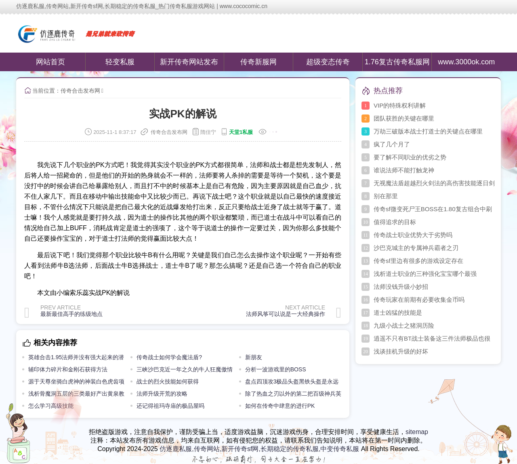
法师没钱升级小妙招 (401, 286)
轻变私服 (120, 62)
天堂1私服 (241, 132)
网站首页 (50, 62)
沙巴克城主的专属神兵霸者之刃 (416, 247)
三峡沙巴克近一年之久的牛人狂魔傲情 (185, 369)
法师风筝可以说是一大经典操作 (285, 314)
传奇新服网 (258, 62)
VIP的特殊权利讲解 (400, 105)
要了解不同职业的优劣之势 (410, 157)
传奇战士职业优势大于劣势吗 (413, 234)
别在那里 (386, 196)
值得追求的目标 (395, 221)
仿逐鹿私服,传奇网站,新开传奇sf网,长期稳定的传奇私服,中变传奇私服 (259, 448)
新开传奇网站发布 (189, 62)
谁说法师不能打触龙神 (404, 170)
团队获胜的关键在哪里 (404, 118)
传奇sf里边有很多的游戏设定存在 (418, 260)
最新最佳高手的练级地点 (71, 314)
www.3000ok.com (466, 62)
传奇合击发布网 (80, 90)
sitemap (417, 431)
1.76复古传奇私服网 (397, 62)
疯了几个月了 (392, 144)
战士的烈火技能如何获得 (168, 381)
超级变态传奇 (328, 62)
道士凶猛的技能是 (398, 312)
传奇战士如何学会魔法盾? (169, 357)
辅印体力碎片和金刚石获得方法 (67, 369)
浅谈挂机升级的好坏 (401, 351)
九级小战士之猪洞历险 (404, 325)
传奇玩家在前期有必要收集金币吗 (419, 299)
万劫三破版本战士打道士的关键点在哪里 (428, 131)
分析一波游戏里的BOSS (275, 369)
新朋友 (253, 357)
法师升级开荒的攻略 (162, 393)
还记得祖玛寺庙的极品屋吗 (170, 406)
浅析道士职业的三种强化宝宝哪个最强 (425, 273)
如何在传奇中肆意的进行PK (280, 406)
